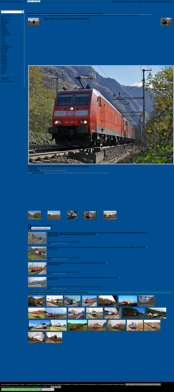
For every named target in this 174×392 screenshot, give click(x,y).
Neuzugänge (5, 78)
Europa (3, 26)
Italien (3, 41)
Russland (4, 58)
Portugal (3, 55)
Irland (3, 38)
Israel (2, 40)
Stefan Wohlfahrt (34, 170)
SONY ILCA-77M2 (38, 173)
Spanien (3, 67)
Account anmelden (150, 1)
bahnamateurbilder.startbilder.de (10, 1)
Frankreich (4, 31)
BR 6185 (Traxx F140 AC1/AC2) (93, 15)
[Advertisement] (98, 43)
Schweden (4, 60)
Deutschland (71, 15)
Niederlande (5, 48)
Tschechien (4, 69)
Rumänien (4, 57)
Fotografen (4, 29)
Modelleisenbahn (6, 46)
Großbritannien (6, 35)
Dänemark (4, 21)
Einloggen (139, 1)
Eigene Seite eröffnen (165, 1)
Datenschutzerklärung (7, 81)
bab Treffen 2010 (6, 16)
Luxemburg (4, 45)
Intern (3, 36)
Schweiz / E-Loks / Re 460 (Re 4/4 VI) (91, 286)
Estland (3, 24)
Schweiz (3, 62)
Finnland (3, 28)
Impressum (36, 1)
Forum (30, 1)
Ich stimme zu (48, 389)
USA (2, 74)
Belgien (3, 18)
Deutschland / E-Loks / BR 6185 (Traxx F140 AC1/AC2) (66, 19)
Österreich (4, 52)
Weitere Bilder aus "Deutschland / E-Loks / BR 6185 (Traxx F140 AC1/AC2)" (58, 292)
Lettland (3, 43)
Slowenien (4, 65)
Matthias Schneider (53, 265)
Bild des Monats (6, 19)
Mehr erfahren (56, 387)
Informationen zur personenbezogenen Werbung (143, 384)
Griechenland (5, 33)
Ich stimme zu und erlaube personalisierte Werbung (21, 389)
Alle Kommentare (47, 225)
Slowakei (4, 64)
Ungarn (3, 72)
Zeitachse (4, 79)
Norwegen (4, 50)
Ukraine (3, 70)
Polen (3, 53)
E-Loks (79, 15)
